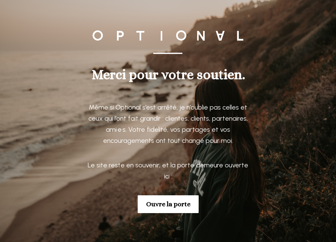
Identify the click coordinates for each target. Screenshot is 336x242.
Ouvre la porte (168, 204)
